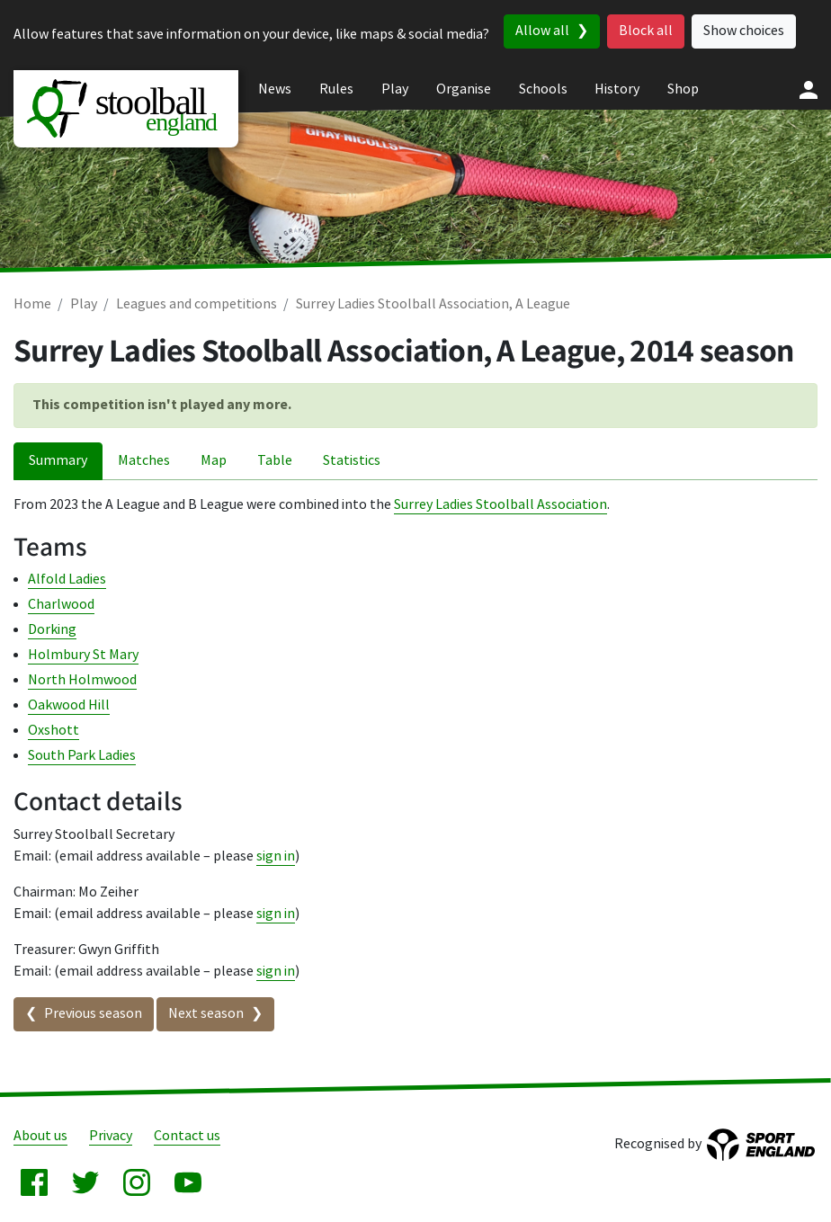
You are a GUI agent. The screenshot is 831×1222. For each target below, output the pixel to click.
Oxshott (53, 730)
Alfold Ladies (67, 579)
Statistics (351, 460)
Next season (206, 1013)
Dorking (52, 629)
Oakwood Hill (69, 705)
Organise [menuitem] (463, 89)
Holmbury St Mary (83, 655)
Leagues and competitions (196, 304)
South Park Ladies (82, 755)
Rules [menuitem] (336, 89)
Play (83, 304)
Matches (144, 460)
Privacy (110, 1136)
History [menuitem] (616, 89)
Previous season (93, 1013)
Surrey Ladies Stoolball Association (500, 504)
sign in (275, 856)
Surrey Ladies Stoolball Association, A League (433, 304)
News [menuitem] (274, 89)
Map (214, 460)
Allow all (542, 31)
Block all (646, 31)
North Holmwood (82, 680)
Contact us (187, 1136)
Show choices (743, 31)
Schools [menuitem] (543, 89)
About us (40, 1136)
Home (32, 304)
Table (274, 460)
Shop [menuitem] (683, 89)
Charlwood (61, 604)
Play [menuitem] (394, 89)
